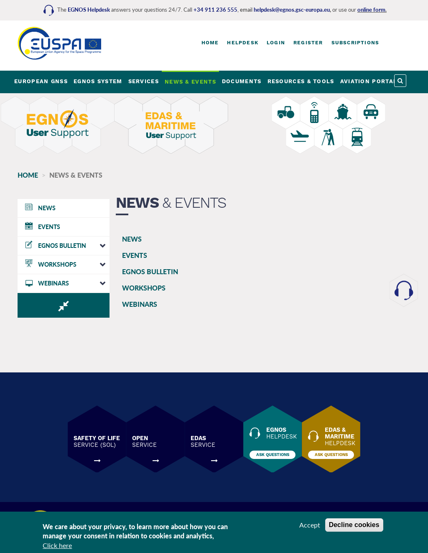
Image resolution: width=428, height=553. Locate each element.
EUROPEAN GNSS (41, 81)
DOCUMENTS (242, 81)
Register (308, 43)
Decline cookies (354, 525)
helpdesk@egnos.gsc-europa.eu (292, 9)
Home (210, 43)
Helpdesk (242, 43)
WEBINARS (139, 304)
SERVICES (143, 81)
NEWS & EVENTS (190, 82)
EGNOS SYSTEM (98, 81)
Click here (57, 546)
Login (276, 43)
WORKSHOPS (144, 288)
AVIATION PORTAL (368, 81)
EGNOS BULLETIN (150, 271)
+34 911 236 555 (215, 9)
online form (371, 9)
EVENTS (134, 255)
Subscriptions (355, 43)
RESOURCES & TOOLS (301, 81)
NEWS (132, 239)
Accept (309, 526)
